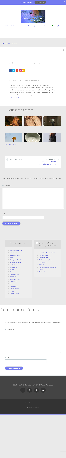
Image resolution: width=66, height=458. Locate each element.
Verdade (12, 334)
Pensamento (13, 320)
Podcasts (22, 26)
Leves (37, 63)
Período (13, 26)
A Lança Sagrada (43, 298)
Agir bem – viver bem (16, 294)
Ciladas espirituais (15, 298)
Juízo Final (13, 308)
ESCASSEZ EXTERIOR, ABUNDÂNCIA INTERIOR (45, 205)
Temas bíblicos (14, 330)
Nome (6, 257)
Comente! (30, 63)
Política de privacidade (33, 451)
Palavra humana (14, 318)
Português (55, 26)
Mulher (12, 313)
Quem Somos (37, 26)
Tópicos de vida (43, 315)
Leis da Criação (14, 310)
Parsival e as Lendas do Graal (47, 296)
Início (6, 26)
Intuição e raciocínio (15, 306)
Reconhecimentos (15, 322)
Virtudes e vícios (14, 337)
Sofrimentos (13, 325)
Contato (46, 26)
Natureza (43, 63)
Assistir (39, 2)
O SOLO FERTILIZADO (11, 188)
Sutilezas (12, 327)
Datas (11, 301)
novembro (14, 43)
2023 (9, 43)
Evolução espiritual (15, 303)
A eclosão (42, 308)
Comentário (7, 229)
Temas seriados (14, 332)
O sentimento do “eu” (45, 301)
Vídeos (29, 26)
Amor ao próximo (15, 296)
